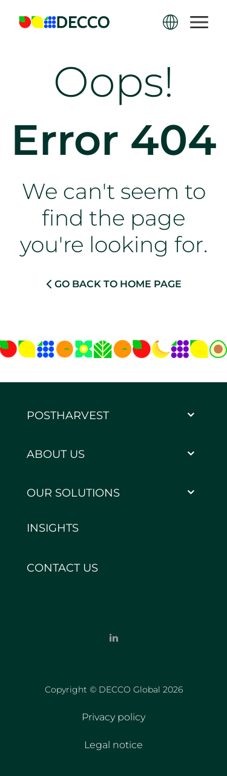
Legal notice (113, 745)
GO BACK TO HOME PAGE (114, 284)
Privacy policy (113, 717)
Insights (53, 528)
